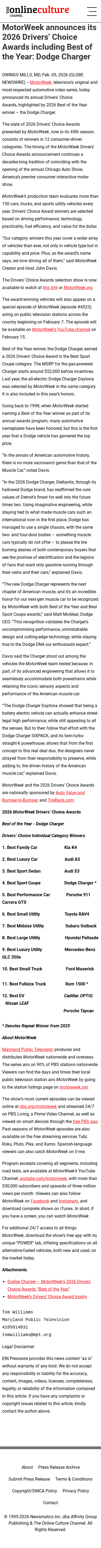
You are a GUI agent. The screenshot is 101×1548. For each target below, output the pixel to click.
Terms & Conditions (73, 1479)
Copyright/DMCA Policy (34, 1490)
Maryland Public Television (27, 1049)
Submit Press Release (29, 1479)
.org (78, 287)
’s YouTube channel (61, 329)
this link (50, 287)
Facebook (40, 1201)
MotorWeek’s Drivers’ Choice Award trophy (47, 1296)
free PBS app (85, 1121)
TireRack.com (61, 800)
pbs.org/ (38, 1106)
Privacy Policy (75, 1490)
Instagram (68, 1201)
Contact (50, 1502)
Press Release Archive (59, 1467)
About (27, 1467)
